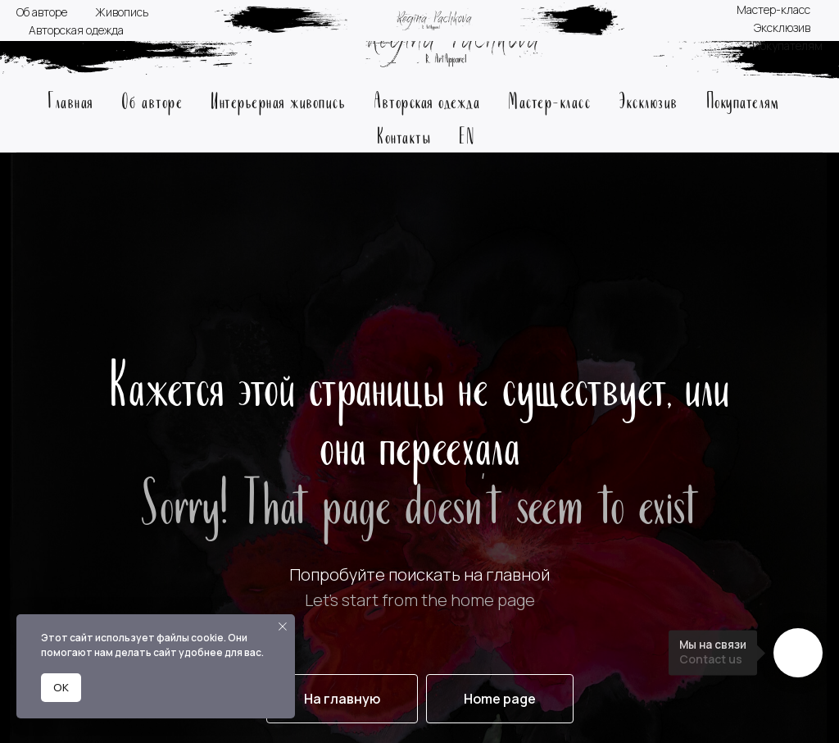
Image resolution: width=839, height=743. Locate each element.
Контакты (404, 135)
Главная (70, 99)
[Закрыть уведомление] (282, 626)
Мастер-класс (549, 99)
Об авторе (152, 99)
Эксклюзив (648, 99)
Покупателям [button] (743, 99)
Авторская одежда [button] (427, 99)
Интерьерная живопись (278, 99)
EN (466, 135)
